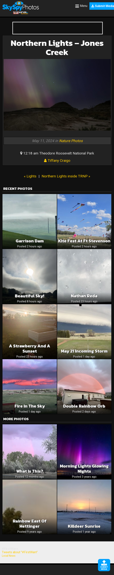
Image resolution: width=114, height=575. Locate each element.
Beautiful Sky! (29, 295)
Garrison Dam (30, 240)
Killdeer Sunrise (84, 526)
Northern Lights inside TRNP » (66, 176)
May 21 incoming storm (84, 351)
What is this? (29, 471)
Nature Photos (71, 141)
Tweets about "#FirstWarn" (20, 552)
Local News (8, 555)
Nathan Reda (84, 295)
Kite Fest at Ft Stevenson (84, 240)
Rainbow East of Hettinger (30, 523)
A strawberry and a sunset (29, 348)
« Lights (30, 176)
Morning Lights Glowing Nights (84, 468)
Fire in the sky (29, 406)
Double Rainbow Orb (84, 406)
